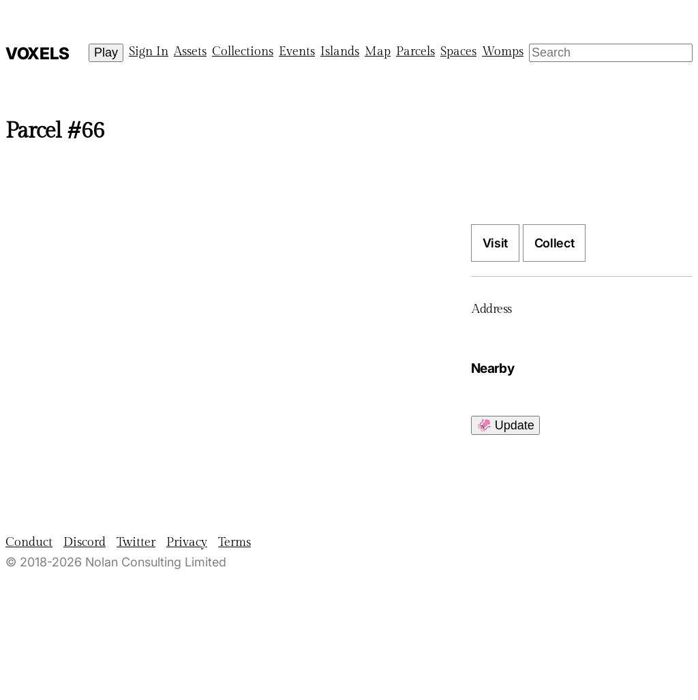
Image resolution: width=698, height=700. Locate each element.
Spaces (458, 51)
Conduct (28, 542)
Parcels (415, 51)
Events (297, 51)
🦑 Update (505, 425)
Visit (495, 243)
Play (106, 52)
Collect (554, 243)
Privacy (186, 542)
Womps (503, 51)
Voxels (37, 53)
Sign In (148, 51)
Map (378, 51)
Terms (234, 542)
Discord (84, 542)
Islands (339, 51)
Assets (190, 51)
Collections (242, 51)
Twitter (136, 542)
